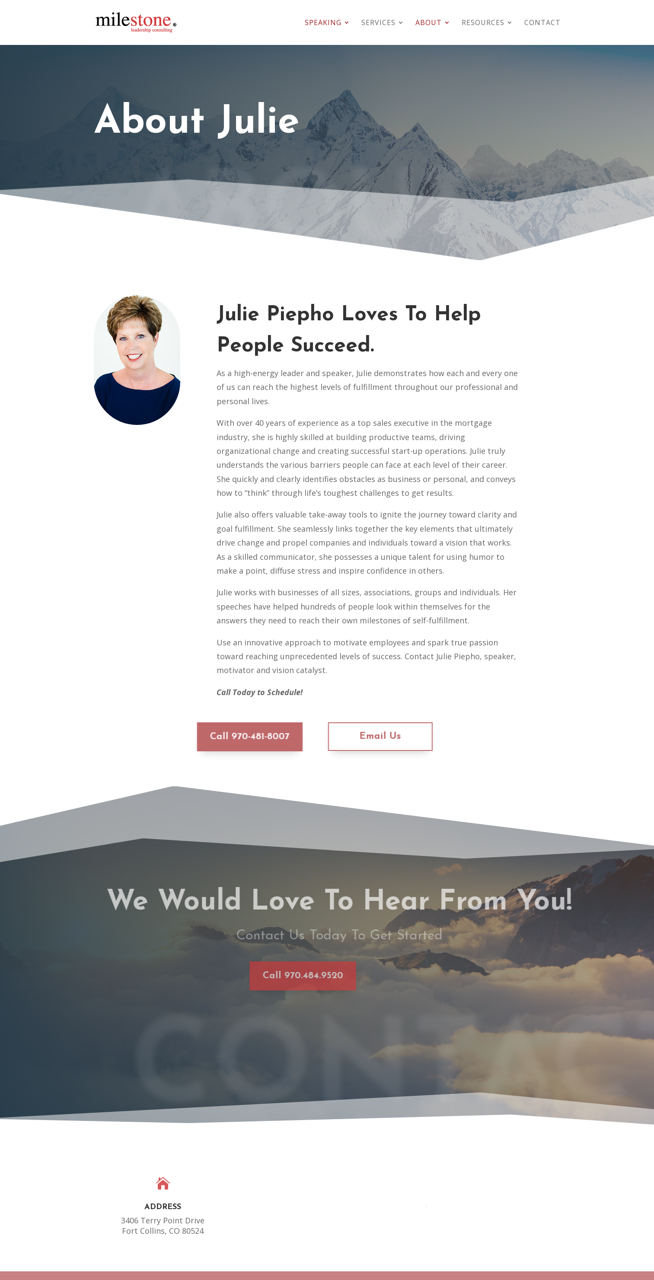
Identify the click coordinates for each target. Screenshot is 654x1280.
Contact (542, 23)
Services (378, 23)
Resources (483, 23)
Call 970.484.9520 (256, 976)
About (428, 23)
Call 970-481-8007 (228, 737)
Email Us (358, 736)
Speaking (323, 23)
